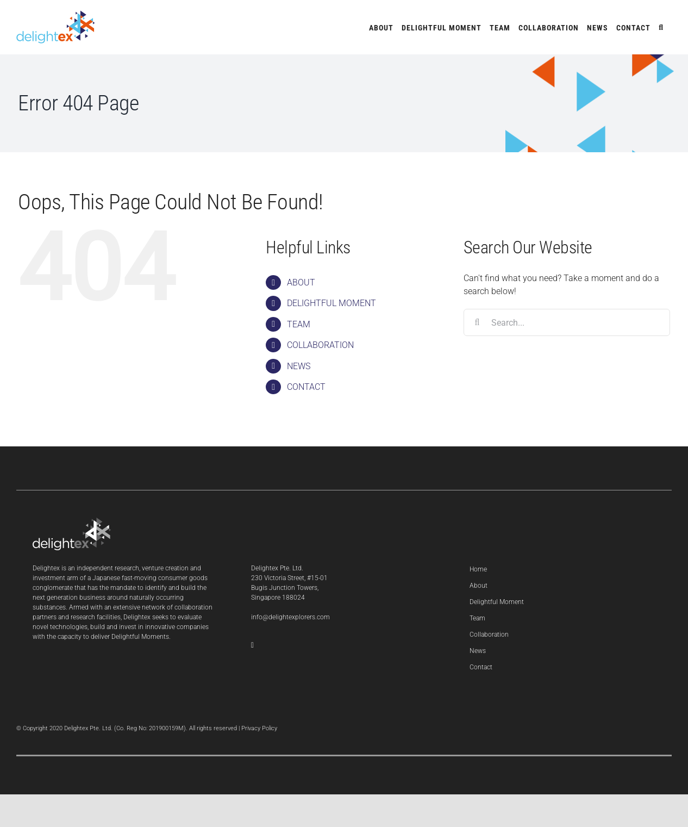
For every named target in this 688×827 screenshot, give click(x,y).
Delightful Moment (497, 602)
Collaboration (489, 634)
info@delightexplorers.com (290, 617)
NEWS (298, 366)
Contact (481, 667)
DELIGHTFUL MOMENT (331, 303)
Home (478, 569)
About (478, 585)
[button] (661, 27)
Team (477, 618)
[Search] (477, 322)
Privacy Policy (259, 728)
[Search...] (567, 322)
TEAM (298, 324)
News (478, 651)
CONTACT (306, 387)
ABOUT (301, 282)
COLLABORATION (320, 345)
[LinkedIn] (252, 645)
